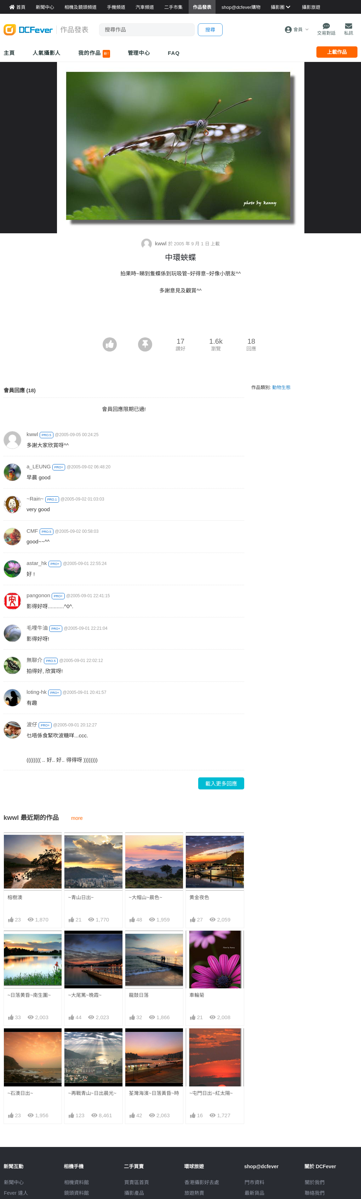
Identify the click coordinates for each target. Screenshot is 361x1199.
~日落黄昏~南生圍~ (29, 995)
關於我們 (315, 1182)
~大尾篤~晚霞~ (85, 995)
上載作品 (337, 52)
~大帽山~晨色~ (145, 897)
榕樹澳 (14, 897)
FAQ (174, 53)
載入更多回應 (221, 784)
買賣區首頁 (136, 1182)
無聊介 (34, 660)
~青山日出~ (80, 897)
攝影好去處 (201, 1182)
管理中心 (139, 53)
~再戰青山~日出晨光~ (92, 1093)
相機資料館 (76, 1182)
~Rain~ (35, 499)
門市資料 (254, 1182)
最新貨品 (254, 1193)
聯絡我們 (315, 1193)
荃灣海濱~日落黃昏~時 (154, 1093)
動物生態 (281, 387)
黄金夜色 (199, 897)
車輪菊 (196, 995)
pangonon (38, 595)
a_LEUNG (39, 466)
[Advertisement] (180, 318)
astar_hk (37, 563)
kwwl (154, 243)
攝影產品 (134, 1193)
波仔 (32, 724)
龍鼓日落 (139, 995)
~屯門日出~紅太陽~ (211, 1093)
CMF (32, 531)
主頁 (9, 53)
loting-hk (37, 692)
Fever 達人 (16, 1193)
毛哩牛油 (37, 628)
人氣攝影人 (47, 53)
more (77, 818)
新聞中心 (14, 1182)
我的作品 (94, 54)
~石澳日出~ (20, 1093)
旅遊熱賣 (194, 1193)
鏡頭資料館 (76, 1193)
